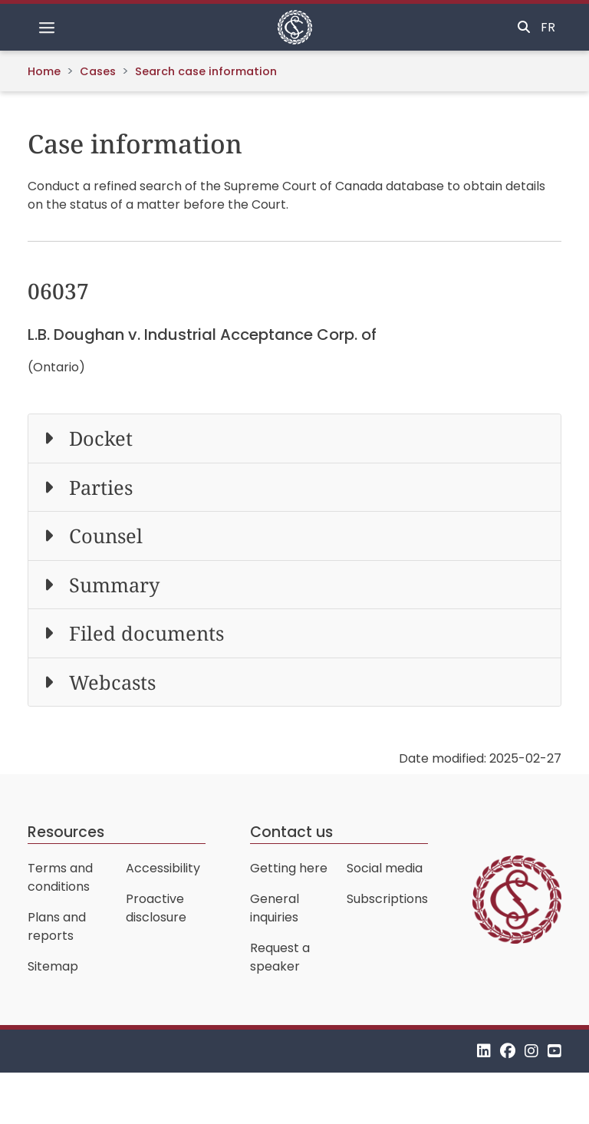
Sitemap (53, 966)
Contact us (291, 832)
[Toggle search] (524, 28)
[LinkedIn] (484, 1051)
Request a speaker (280, 957)
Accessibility (163, 868)
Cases (98, 71)
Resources (66, 832)
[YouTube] (554, 1051)
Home (44, 71)
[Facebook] (507, 1051)
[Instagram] (531, 1051)
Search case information (206, 71)
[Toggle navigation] (47, 28)
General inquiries (274, 908)
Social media (385, 868)
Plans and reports (57, 926)
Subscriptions (387, 899)
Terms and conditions (60, 877)
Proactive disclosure (156, 908)
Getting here (288, 868)
